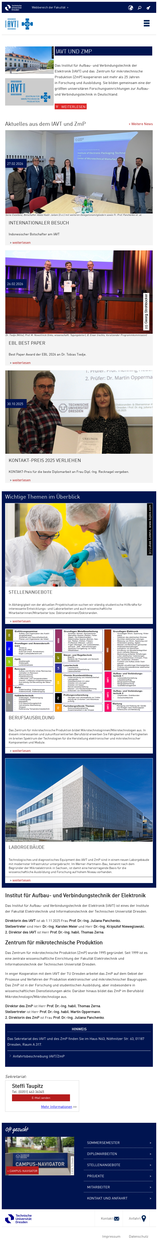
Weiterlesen (73, 106)
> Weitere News (141, 123)
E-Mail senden (41, 1097)
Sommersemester (103, 1142)
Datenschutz (137, 1236)
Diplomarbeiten (102, 1153)
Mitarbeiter (98, 1186)
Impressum (110, 1236)
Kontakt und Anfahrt (107, 1197)
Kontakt (108, 1218)
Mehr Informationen (56, 1106)
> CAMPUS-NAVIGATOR (22, 1171)
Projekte (95, 1175)
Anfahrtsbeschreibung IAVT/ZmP (39, 1055)
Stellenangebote (103, 1164)
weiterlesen (21, 242)
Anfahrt (136, 1218)
